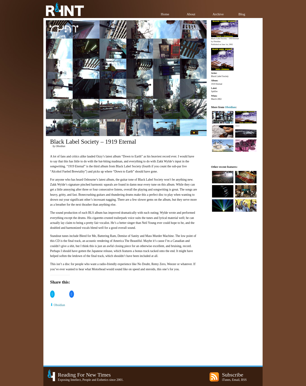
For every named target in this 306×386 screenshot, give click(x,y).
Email (235, 379)
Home (165, 14)
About (191, 14)
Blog (242, 14)
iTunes (226, 379)
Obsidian (59, 305)
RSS (244, 379)
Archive (217, 14)
